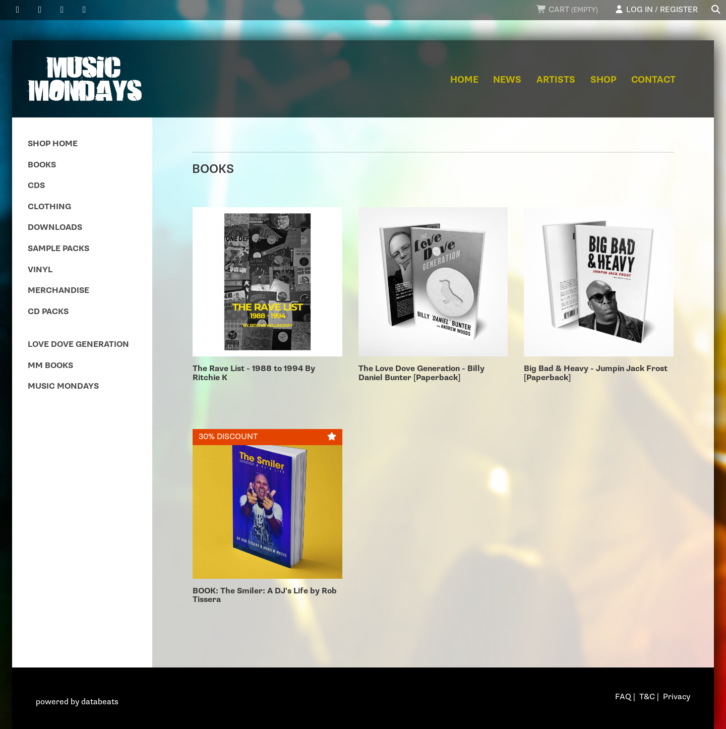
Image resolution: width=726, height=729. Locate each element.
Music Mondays (63, 386)
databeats (99, 702)
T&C (647, 697)
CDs (36, 185)
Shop (603, 80)
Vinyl (40, 270)
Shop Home (53, 144)
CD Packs (48, 312)
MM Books (50, 365)
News (507, 80)
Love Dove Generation (78, 344)
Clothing (49, 207)
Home (464, 80)
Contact (653, 80)
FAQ (623, 697)
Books (42, 165)
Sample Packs (58, 249)
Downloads (55, 227)
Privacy (676, 697)
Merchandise (58, 290)
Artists (555, 80)
